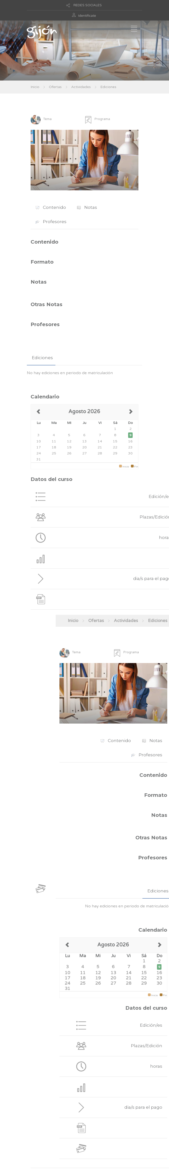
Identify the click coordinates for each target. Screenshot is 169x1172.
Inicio (35, 87)
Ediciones (108, 87)
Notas (87, 207)
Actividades (81, 87)
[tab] (41, 358)
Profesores (51, 221)
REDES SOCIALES (87, 5)
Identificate (87, 16)
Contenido (51, 207)
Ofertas (55, 87)
